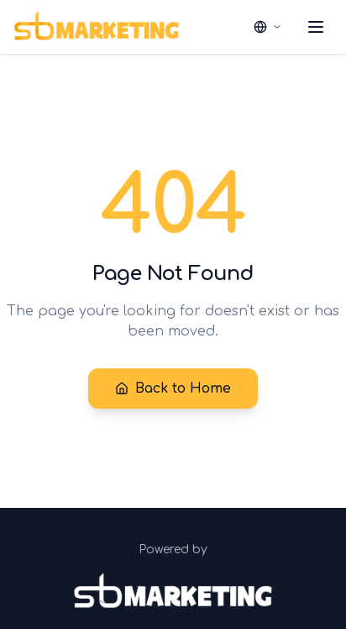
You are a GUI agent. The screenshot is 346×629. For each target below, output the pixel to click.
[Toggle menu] (316, 27)
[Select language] (268, 26)
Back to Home (173, 388)
